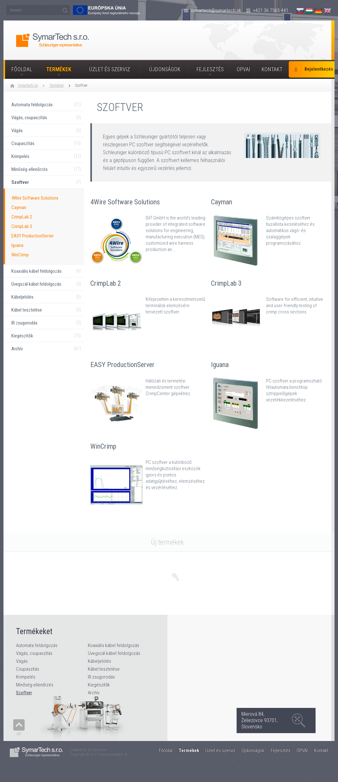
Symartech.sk (28, 85)
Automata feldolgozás (36, 645)
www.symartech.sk (113, 754)
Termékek (58, 69)
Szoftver (81, 85)
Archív (94, 693)
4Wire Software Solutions (34, 198)
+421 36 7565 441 (270, 10)
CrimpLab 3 (21, 226)
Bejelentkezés (319, 69)
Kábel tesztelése (104, 669)
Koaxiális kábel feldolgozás (113, 645)
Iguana (17, 245)
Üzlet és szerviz (109, 69)
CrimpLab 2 (21, 217)
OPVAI (243, 69)
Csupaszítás (27, 669)
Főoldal (21, 69)
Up (18, 734)
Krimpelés (25, 677)
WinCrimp (20, 255)
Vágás (22, 661)
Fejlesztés (210, 69)
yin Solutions (97, 750)
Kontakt (272, 69)
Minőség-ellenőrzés (34, 685)
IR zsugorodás (101, 677)
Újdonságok (164, 69)
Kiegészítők (99, 685)
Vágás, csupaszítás (34, 653)
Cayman (18, 207)
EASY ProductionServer (32, 236)
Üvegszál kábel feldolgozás (114, 653)
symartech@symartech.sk (216, 10)
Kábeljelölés (99, 661)
